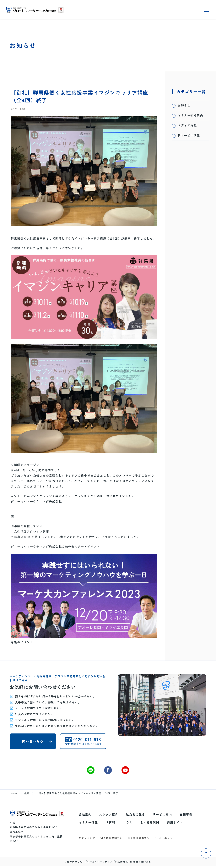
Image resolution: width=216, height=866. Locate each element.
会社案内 (85, 814)
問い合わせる (33, 741)
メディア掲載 (187, 125)
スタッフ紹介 (108, 814)
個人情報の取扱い (138, 838)
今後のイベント (22, 642)
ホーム (14, 793)
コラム (127, 822)
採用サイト (175, 822)
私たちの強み (135, 814)
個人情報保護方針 (111, 838)
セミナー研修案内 (190, 115)
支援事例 (186, 814)
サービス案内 (162, 814)
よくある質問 (149, 822)
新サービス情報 (189, 135)
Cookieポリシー (165, 838)
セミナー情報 (88, 822)
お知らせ (184, 105)
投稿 (27, 793)
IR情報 (110, 822)
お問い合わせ (87, 838)
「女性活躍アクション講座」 (31, 531)
